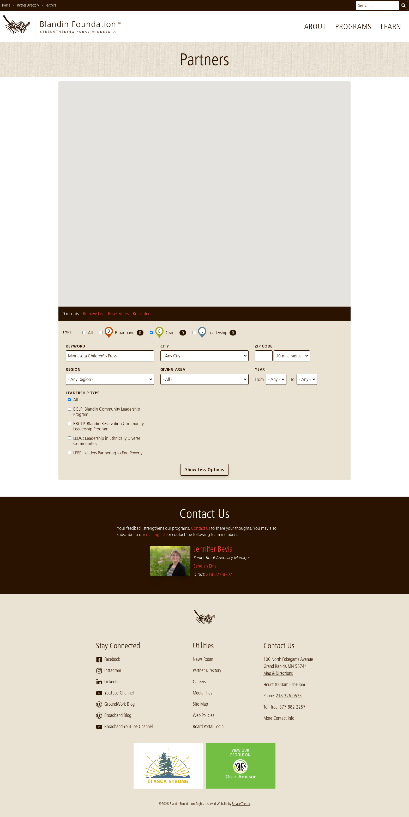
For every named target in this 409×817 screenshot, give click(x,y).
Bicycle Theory (241, 803)
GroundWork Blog (115, 704)
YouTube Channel (115, 693)
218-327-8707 (219, 574)
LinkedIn (107, 682)
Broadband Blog (113, 715)
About (315, 26)
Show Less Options (204, 470)
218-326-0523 (289, 696)
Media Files (202, 693)
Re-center (141, 313)
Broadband (121, 332)
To (292, 379)
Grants (168, 332)
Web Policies (203, 715)
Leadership (214, 332)
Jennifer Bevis (213, 549)
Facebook (108, 659)
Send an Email (206, 566)
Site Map (200, 704)
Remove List (93, 313)
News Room (203, 659)
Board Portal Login (208, 726)
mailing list (155, 534)
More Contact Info (278, 718)
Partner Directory (207, 670)
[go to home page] (62, 26)
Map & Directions (278, 673)
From (259, 379)
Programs (353, 26)
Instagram (108, 671)
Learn (391, 26)
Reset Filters (118, 313)
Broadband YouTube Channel (124, 727)
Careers (199, 682)
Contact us (200, 528)
